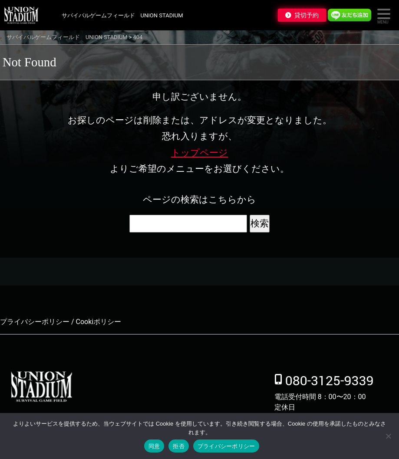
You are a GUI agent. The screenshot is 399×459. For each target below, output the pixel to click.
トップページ (199, 153)
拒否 (179, 446)
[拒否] (388, 436)
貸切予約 (306, 15)
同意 (154, 446)
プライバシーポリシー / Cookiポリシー (60, 322)
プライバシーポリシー (226, 446)
